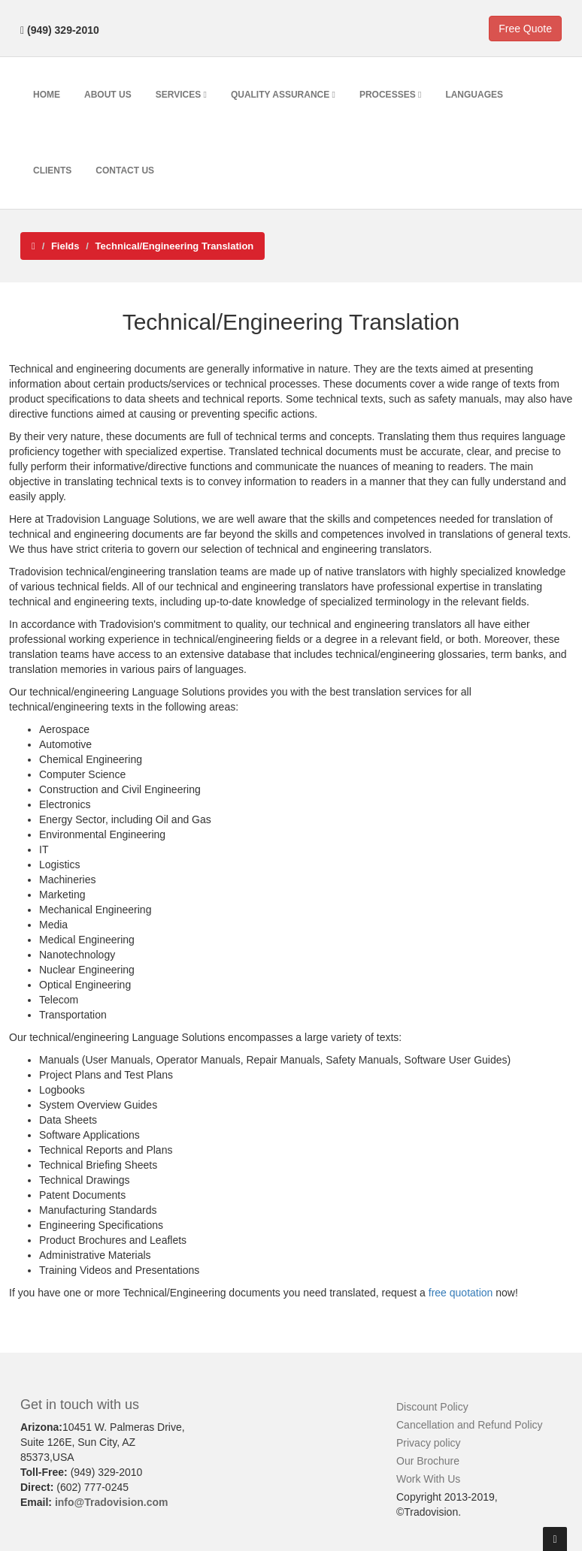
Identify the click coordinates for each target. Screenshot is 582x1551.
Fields (65, 246)
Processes (390, 94)
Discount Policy (432, 1407)
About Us (108, 94)
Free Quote (525, 29)
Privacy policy (428, 1443)
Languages (474, 94)
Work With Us (428, 1479)
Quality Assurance (283, 94)
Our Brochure (427, 1461)
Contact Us (124, 170)
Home (46, 94)
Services (181, 94)
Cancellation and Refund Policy (469, 1425)
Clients (52, 170)
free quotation (461, 1293)
